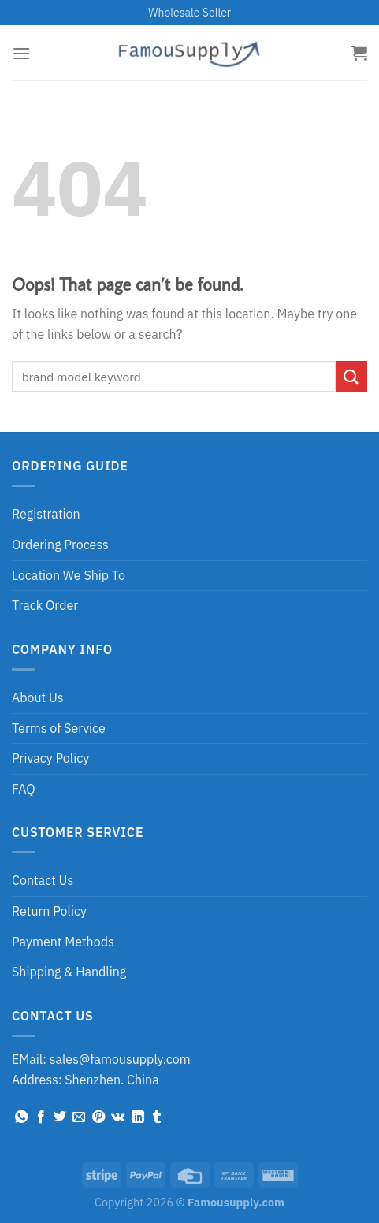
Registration (46, 514)
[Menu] (21, 53)
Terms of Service (59, 728)
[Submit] (351, 376)
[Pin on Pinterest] (98, 1117)
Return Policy (49, 911)
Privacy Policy (50, 758)
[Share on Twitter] (60, 1117)
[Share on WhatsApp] (21, 1117)
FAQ (23, 789)
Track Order (45, 605)
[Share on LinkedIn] (138, 1117)
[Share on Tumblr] (156, 1117)
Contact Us (42, 880)
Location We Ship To (68, 575)
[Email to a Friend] (78, 1117)
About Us (38, 697)
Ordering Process (60, 544)
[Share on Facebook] (41, 1117)
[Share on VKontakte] (117, 1117)
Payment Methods (63, 942)
